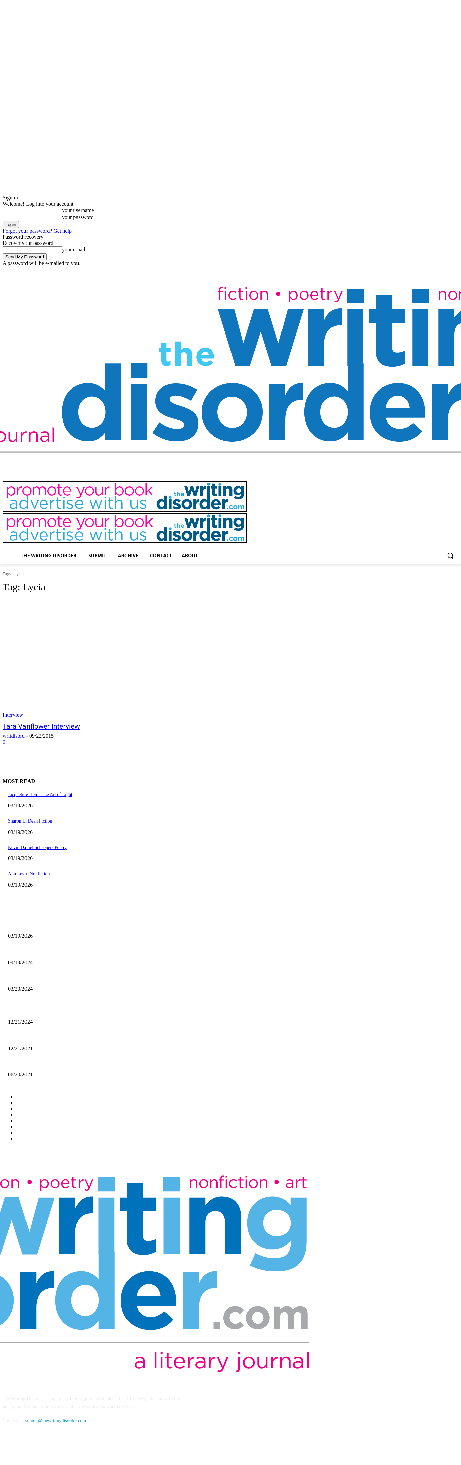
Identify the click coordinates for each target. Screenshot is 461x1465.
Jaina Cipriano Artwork (30, 951)
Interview (13, 715)
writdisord (14, 736)
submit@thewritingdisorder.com (55, 1420)
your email (73, 249)
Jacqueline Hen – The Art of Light (40, 794)
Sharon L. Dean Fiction (30, 821)
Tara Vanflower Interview (41, 726)
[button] (450, 555)
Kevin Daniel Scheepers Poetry (37, 847)
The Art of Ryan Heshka (31, 1063)
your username (78, 210)
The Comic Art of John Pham (35, 1011)
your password (78, 217)
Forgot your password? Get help (37, 231)
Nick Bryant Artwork (28, 1037)
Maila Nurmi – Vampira (30, 977)
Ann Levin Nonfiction (29, 873)
